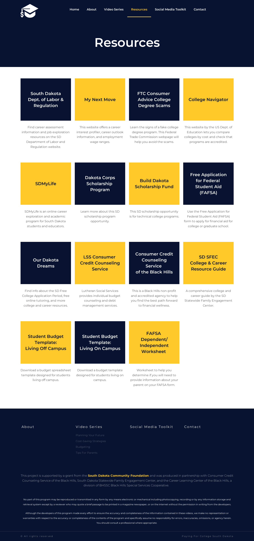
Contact (200, 9)
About (91, 9)
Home (74, 9)
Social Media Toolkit (170, 9)
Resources (139, 9)
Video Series (113, 9)
